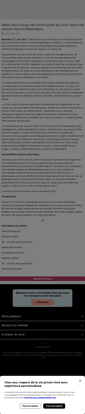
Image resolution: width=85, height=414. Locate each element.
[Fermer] (80, 380)
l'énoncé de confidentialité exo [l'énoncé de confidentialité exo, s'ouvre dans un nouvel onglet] (40, 397)
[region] (42, 395)
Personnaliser (30, 406)
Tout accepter (54, 406)
